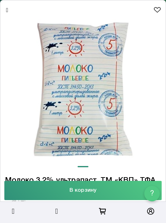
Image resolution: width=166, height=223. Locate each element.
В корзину (83, 190)
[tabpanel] (83, 89)
